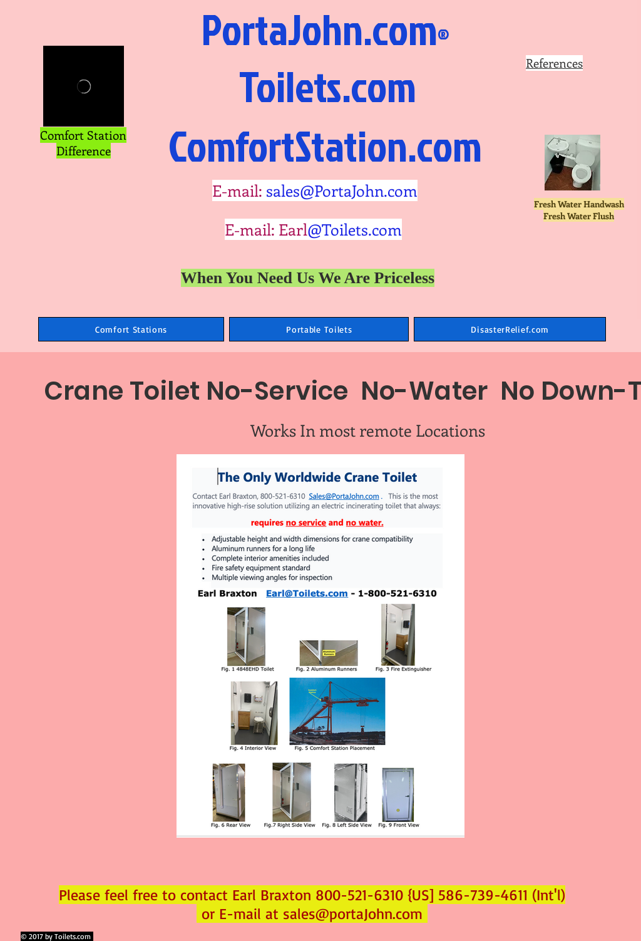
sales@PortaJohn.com (342, 190)
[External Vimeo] (83, 86)
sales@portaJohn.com (353, 913)
